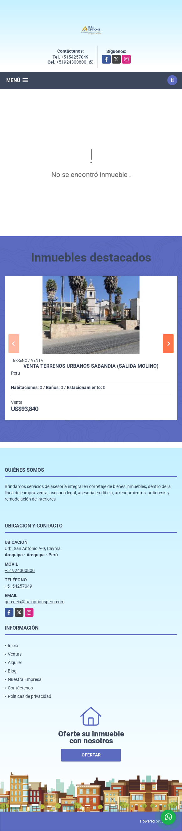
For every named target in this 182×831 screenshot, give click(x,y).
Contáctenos (20, 687)
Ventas (15, 654)
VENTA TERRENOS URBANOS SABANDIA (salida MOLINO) (91, 366)
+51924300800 (71, 62)
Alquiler (15, 662)
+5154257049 (74, 57)
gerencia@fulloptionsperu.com (34, 601)
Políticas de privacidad (29, 696)
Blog (12, 670)
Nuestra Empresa (25, 679)
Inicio (13, 645)
